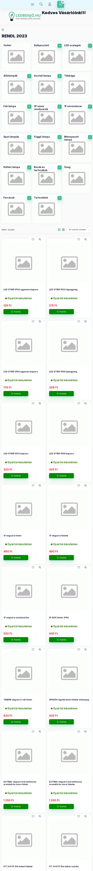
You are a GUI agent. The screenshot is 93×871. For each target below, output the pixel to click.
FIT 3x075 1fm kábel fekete (18, 866)
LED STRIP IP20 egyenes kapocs (20, 289)
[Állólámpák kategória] (16, 86)
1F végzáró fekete (58, 535)
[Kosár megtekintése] (60, 4)
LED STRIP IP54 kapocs (61, 453)
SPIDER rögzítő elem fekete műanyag (69, 699)
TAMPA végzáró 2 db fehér (17, 699)
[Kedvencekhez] (33, 239)
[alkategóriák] (60, 46)
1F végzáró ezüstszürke (16, 617)
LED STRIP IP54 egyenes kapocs (20, 371)
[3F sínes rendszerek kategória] (46, 117)
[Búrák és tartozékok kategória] (46, 178)
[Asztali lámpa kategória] (46, 86)
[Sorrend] (78, 229)
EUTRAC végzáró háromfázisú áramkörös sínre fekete (65, 783)
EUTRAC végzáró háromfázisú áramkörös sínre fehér (19, 783)
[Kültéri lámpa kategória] (16, 178)
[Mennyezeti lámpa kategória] (77, 147)
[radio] (63, 229)
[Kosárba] (15, 311)
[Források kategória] (16, 208)
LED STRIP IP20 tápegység (63, 289)
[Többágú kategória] (77, 86)
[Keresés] (41, 4)
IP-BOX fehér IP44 (59, 617)
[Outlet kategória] (16, 56)
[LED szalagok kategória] (77, 56)
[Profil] (49, 4)
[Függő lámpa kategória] (46, 147)
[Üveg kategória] (77, 178)
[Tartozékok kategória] (46, 208)
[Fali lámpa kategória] (16, 117)
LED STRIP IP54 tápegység (63, 371)
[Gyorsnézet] (40, 239)
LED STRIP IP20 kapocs (15, 453)
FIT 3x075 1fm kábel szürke (64, 866)
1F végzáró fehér (12, 535)
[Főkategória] (3, 29)
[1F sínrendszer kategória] (77, 117)
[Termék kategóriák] (32, 4)
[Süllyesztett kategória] (46, 56)
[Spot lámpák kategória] (16, 147)
